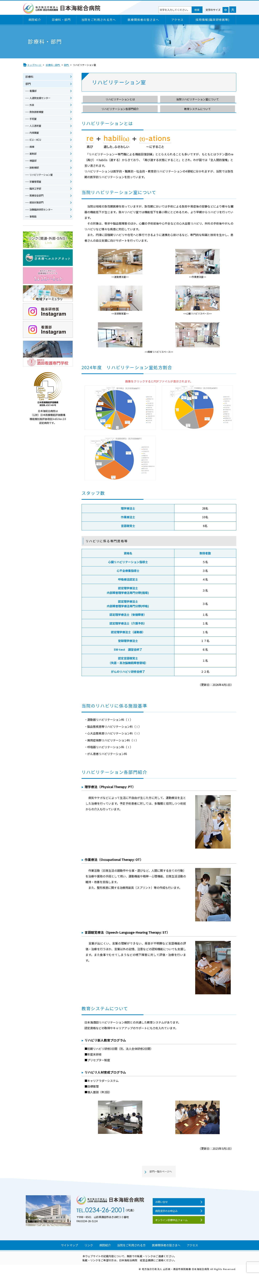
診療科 (30, 77)
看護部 (33, 91)
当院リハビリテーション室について (197, 99)
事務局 (33, 219)
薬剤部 (33, 155)
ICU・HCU (35, 141)
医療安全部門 (37, 198)
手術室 (33, 120)
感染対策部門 (37, 205)
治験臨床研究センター (42, 212)
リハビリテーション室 (42, 177)
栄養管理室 (36, 184)
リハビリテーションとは (120, 99)
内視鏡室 (35, 134)
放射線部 (35, 169)
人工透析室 (36, 127)
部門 (28, 84)
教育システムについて (197, 109)
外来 (32, 105)
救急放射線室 (37, 112)
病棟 (32, 148)
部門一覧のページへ (160, 1172)
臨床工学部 (36, 191)
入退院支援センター (41, 98)
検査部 (33, 162)
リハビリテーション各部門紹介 (120, 109)
